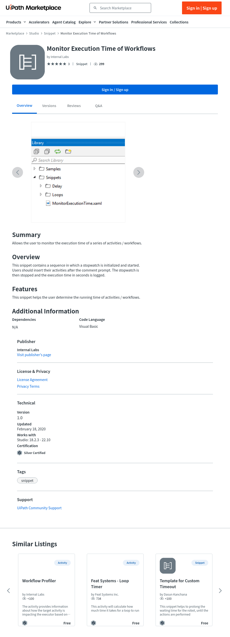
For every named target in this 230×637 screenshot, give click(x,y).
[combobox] (124, 7)
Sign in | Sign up (201, 8)
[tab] (24, 107)
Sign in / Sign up (115, 89)
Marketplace (15, 33)
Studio (34, 33)
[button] (27, 480)
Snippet (50, 33)
